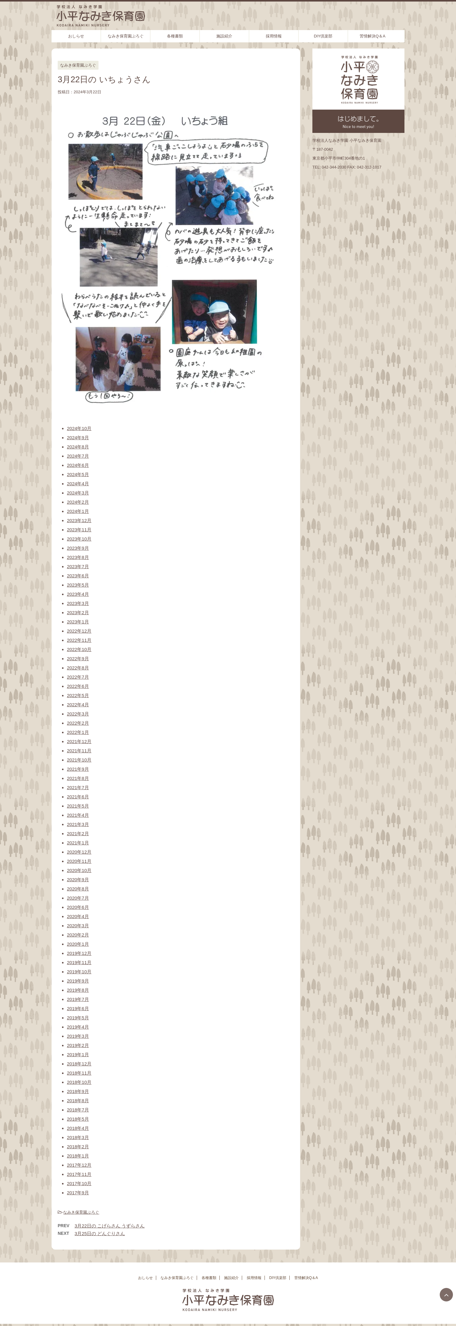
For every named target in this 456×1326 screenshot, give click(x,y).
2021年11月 (79, 750)
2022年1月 (78, 732)
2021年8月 (78, 778)
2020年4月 (78, 916)
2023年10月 (79, 538)
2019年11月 (79, 962)
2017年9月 (78, 1192)
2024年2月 (78, 502)
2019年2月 (78, 1045)
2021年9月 (78, 769)
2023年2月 (78, 612)
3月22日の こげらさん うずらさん (110, 1225)
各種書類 (175, 36)
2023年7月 (78, 566)
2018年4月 (78, 1128)
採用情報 (274, 36)
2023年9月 (78, 548)
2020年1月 (78, 944)
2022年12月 (79, 631)
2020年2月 (78, 934)
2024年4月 (78, 483)
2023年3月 (78, 603)
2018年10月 (79, 1082)
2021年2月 (78, 833)
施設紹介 (224, 36)
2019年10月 (79, 971)
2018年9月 (78, 1091)
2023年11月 (79, 529)
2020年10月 (79, 870)
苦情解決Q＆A (372, 36)
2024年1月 (78, 511)
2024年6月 (78, 465)
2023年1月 (78, 621)
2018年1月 (78, 1155)
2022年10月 (79, 649)
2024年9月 (78, 437)
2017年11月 (79, 1174)
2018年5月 (78, 1119)
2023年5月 (78, 584)
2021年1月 (78, 842)
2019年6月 (78, 1008)
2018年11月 (79, 1073)
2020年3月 (78, 925)
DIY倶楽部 (323, 36)
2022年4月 (78, 704)
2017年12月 (79, 1165)
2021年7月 (78, 787)
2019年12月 (79, 953)
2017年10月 (79, 1183)
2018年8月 (78, 1100)
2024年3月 (78, 492)
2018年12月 (79, 1063)
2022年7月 (78, 677)
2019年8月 (78, 990)
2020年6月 (78, 907)
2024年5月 (78, 474)
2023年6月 (78, 575)
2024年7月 (78, 456)
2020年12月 (79, 852)
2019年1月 (78, 1054)
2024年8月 (78, 446)
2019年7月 (78, 999)
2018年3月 (78, 1137)
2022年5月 (78, 695)
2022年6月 (78, 686)
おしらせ (76, 36)
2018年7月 (78, 1109)
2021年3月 (78, 824)
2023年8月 (78, 557)
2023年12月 (79, 520)
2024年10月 (79, 428)
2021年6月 (78, 796)
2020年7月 (78, 898)
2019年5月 (78, 1017)
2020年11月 (79, 861)
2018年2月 (78, 1146)
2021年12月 (79, 741)
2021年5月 (78, 805)
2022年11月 (79, 640)
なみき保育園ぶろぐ (126, 36)
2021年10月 (79, 759)
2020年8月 (78, 888)
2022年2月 (78, 723)
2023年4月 (78, 594)
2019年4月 (78, 1026)
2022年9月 (78, 658)
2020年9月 (78, 879)
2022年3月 (78, 713)
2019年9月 (78, 980)
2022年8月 (78, 667)
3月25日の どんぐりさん (100, 1233)
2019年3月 (78, 1036)
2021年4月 (78, 815)
